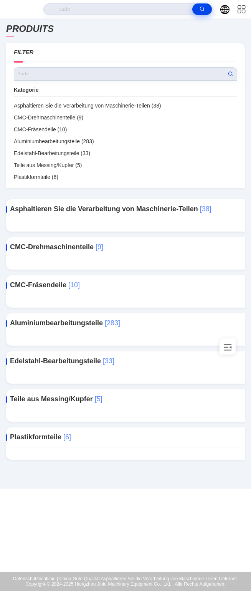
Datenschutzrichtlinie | (35, 578)
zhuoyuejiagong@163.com (130, 537)
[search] (202, 9)
